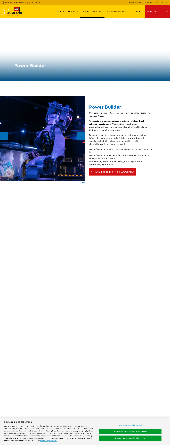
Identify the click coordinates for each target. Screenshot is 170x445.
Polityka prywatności (97, 357)
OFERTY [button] (138, 11)
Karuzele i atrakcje (41, 318)
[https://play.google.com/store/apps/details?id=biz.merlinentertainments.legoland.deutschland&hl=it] (141, 378)
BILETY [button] (60, 11)
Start (4, 318)
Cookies (91, 362)
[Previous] (4, 136)
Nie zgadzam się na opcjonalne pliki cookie (130, 431)
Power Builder (57, 318)
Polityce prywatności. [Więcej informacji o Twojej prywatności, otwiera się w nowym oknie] (48, 441)
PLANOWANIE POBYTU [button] (118, 11)
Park (29, 318)
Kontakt (148, 2)
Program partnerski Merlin (57, 331)
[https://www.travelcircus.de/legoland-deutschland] (44, 382)
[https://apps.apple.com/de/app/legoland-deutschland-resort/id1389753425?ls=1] (159, 378)
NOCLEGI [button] (73, 11)
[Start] (29, 382)
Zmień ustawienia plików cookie (130, 425)
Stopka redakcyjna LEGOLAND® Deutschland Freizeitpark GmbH (101, 332)
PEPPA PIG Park (135, 2)
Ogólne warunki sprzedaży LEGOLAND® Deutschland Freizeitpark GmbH (105, 338)
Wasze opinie (8, 335)
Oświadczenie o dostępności (100, 366)
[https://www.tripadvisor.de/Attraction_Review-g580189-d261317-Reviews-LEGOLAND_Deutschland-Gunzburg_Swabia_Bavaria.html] (159, 396)
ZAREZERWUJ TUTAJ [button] (157, 11)
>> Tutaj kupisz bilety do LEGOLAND (112, 171)
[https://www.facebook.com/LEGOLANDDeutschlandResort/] (140, 396)
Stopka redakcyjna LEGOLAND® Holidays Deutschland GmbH (106, 345)
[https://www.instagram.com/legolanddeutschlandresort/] (146, 396)
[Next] (81, 136)
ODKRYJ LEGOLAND (16, 318)
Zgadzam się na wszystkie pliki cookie (130, 438)
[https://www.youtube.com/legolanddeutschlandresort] (152, 396)
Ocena (5, 339)
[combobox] (84, 297)
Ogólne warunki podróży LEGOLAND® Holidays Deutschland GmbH (105, 352)
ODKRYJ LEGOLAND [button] (92, 11)
